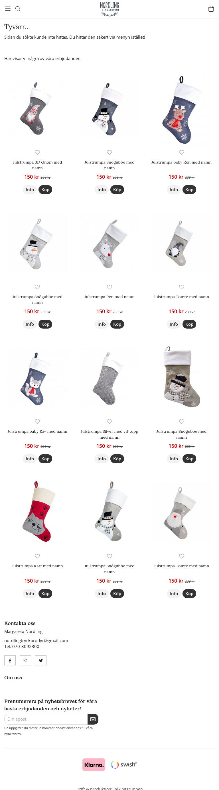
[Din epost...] (46, 719)
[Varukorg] (211, 9)
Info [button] (30, 189)
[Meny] (8, 9)
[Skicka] (93, 719)
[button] (45, 189)
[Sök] (18, 8)
